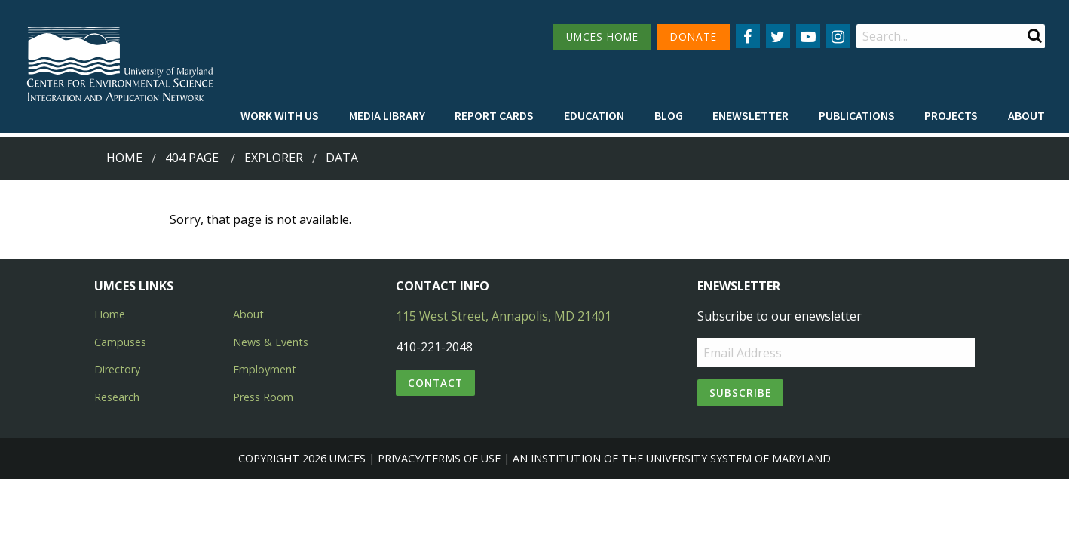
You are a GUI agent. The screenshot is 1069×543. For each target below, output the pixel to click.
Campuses (120, 342)
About (1026, 115)
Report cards (494, 115)
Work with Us (279, 115)
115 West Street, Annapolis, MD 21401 (503, 316)
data (342, 157)
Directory (117, 369)
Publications (857, 115)
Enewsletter (750, 115)
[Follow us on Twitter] (778, 36)
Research (116, 397)
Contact (435, 383)
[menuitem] (279, 115)
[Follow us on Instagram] (838, 36)
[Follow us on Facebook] (748, 36)
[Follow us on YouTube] (808, 36)
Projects (951, 115)
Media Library (387, 115)
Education (594, 115)
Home (124, 157)
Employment (264, 369)
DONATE (693, 36)
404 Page (192, 157)
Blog (668, 115)
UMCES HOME (602, 36)
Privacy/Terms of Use (439, 458)
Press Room (263, 397)
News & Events (270, 342)
